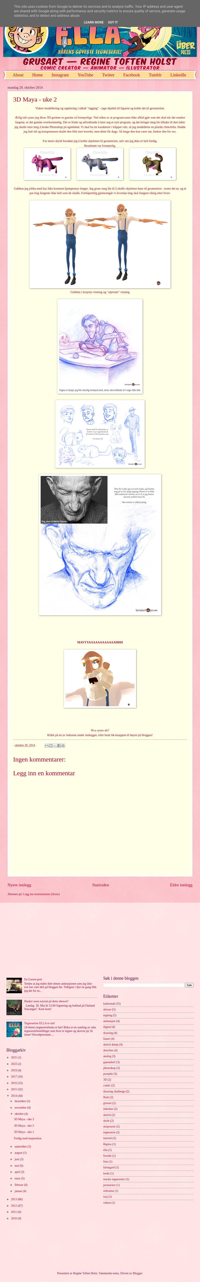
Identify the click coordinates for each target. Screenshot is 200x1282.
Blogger (137, 1273)
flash (106, 1097)
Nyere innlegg (19, 885)
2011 (14, 1212)
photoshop (109, 1068)
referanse (108, 1190)
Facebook (131, 75)
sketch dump (110, 1044)
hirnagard (109, 1167)
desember (21, 1101)
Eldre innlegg (181, 885)
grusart (107, 1103)
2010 (14, 1218)
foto (105, 1161)
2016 (14, 1083)
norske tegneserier (114, 1179)
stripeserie (109, 1126)
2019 (14, 1070)
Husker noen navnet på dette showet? (46, 1001)
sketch (107, 1115)
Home (37, 75)
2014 (14, 1095)
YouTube (85, 75)
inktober (108, 1109)
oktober (20, 1113)
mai (17, 1165)
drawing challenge (114, 1091)
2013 (14, 1199)
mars (18, 1178)
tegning (107, 1015)
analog (107, 1056)
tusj (105, 1196)
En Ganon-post (33, 979)
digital (107, 1027)
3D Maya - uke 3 (24, 1119)
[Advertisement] (100, 939)
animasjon (109, 1021)
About (18, 75)
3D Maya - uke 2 (24, 1125)
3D (105, 1079)
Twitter (108, 75)
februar (19, 1184)
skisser (107, 1009)
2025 (14, 1057)
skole (106, 1120)
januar (19, 1191)
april (18, 1172)
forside (107, 1155)
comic (107, 1085)
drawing (108, 1033)
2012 (14, 1205)
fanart (106, 1038)
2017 (14, 1076)
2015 (14, 1089)
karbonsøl (109, 1003)
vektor (107, 1202)
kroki (106, 1173)
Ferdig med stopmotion (28, 1138)
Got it (113, 22)
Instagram (60, 75)
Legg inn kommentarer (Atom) (41, 894)
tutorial (107, 1138)
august (19, 1152)
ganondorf (109, 1062)
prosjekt (108, 1073)
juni (17, 1159)
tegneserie (109, 1132)
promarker (109, 1185)
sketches (108, 1050)
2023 (14, 1064)
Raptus (107, 1144)
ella (105, 1150)
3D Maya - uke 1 (24, 1132)
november (21, 1107)
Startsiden (100, 885)
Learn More (94, 22)
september (21, 1146)
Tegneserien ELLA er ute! (39, 1023)
